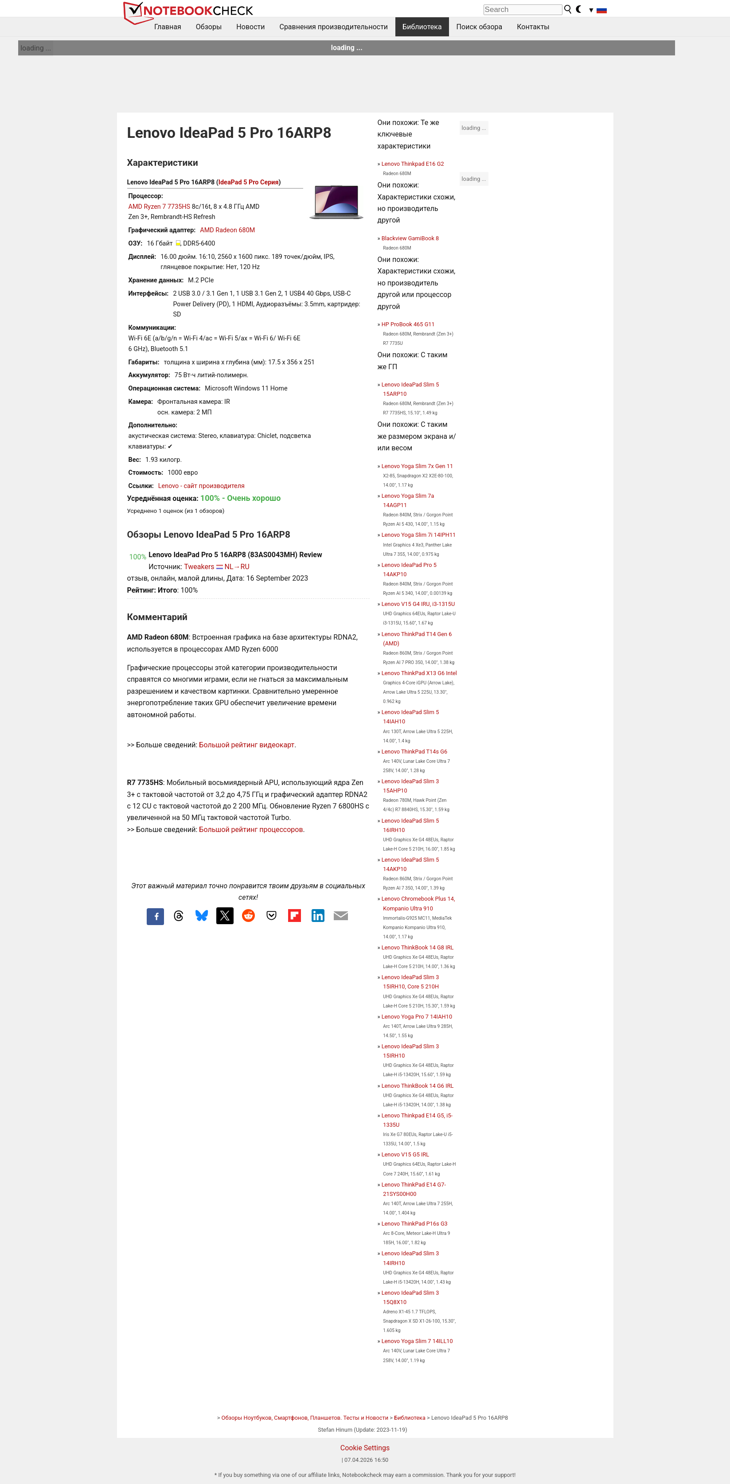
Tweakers (199, 566)
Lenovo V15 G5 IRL (405, 1154)
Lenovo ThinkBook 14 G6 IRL (418, 1085)
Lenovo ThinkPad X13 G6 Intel (419, 673)
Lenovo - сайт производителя (201, 486)
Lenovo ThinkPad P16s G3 (415, 1223)
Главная (167, 27)
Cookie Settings (365, 1448)
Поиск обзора (480, 27)
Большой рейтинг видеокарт (246, 745)
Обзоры (209, 27)
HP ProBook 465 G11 (408, 324)
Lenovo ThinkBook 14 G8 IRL (418, 947)
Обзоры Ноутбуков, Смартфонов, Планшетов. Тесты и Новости (305, 1417)
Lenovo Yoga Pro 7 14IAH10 (417, 1016)
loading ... (35, 48)
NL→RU (237, 566)
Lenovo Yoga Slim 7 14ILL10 (417, 1341)
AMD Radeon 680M (227, 230)
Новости (250, 27)
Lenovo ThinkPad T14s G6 (414, 751)
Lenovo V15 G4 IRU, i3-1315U (418, 604)
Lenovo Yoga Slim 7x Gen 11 (417, 466)
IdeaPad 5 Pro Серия (249, 182)
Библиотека (422, 27)
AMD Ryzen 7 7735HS (160, 207)
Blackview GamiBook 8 (410, 238)
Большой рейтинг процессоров (251, 829)
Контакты (533, 27)
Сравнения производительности (333, 27)
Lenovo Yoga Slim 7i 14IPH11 (419, 534)
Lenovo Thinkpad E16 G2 (413, 163)
